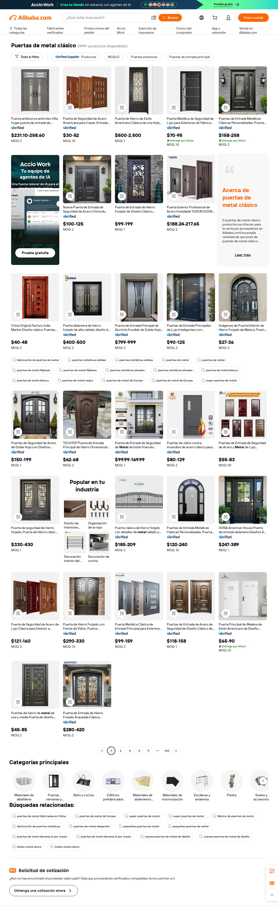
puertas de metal (175, 360)
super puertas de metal (219, 380)
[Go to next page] (176, 751)
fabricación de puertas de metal (35, 360)
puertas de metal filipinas (31, 370)
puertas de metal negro (75, 380)
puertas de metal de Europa (122, 380)
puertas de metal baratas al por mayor (39, 836)
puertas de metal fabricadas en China (39, 816)
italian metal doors (26, 847)
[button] (154, 17)
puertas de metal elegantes (89, 826)
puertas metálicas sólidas (87, 360)
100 (166, 750)
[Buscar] (170, 17)
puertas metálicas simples (125, 370)
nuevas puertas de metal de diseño (165, 836)
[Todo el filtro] (27, 57)
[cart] (215, 18)
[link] (272, 871)
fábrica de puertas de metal (233, 816)
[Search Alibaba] (106, 17)
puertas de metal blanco (219, 370)
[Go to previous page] (102, 751)
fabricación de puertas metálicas (36, 826)
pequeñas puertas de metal (139, 826)
